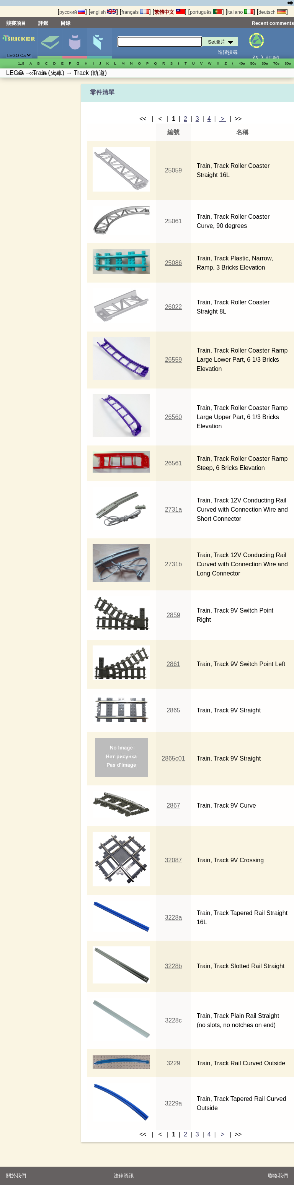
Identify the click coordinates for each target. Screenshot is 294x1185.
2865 (173, 710)
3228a (173, 917)
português (206, 12)
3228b (173, 966)
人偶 (74, 43)
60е (265, 63)
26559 (173, 359)
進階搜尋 (228, 52)
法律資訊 (124, 1175)
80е (288, 63)
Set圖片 (50, 43)
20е (55, 73)
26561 (173, 463)
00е (32, 73)
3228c (173, 1020)
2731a (173, 509)
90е (21, 73)
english (103, 12)
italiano (240, 12)
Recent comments (273, 23)
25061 (173, 221)
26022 (173, 307)
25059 (173, 170)
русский (72, 12)
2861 (173, 664)
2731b (173, 564)
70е (276, 63)
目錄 (65, 23)
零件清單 (99, 43)
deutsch (272, 12)
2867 (173, 805)
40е (242, 63)
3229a (173, 1103)
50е (253, 63)
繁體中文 (169, 12)
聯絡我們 (278, 1175)
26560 (173, 417)
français (135, 12)
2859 (173, 615)
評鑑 (43, 23)
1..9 (21, 63)
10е (44, 73)
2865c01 (173, 758)
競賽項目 (16, 23)
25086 (173, 263)
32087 (173, 860)
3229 (173, 1063)
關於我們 (16, 1175)
